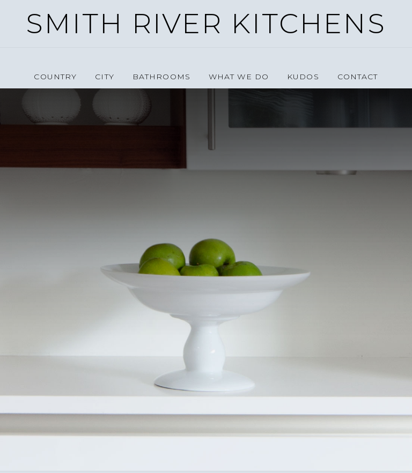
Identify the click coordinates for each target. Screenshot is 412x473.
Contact (357, 76)
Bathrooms (161, 76)
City (104, 76)
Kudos (303, 76)
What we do (239, 76)
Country (55, 76)
